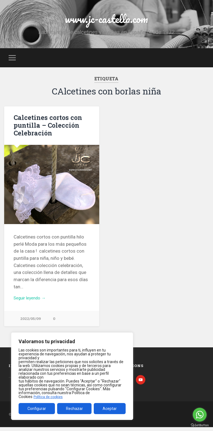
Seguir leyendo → (32, 300)
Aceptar (110, 408)
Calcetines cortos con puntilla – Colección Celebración (46, 127)
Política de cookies (50, 396)
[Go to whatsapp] (200, 415)
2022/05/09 (30, 321)
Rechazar (74, 408)
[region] (72, 376)
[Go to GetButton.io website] (200, 425)
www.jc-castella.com (106, 19)
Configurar (36, 408)
